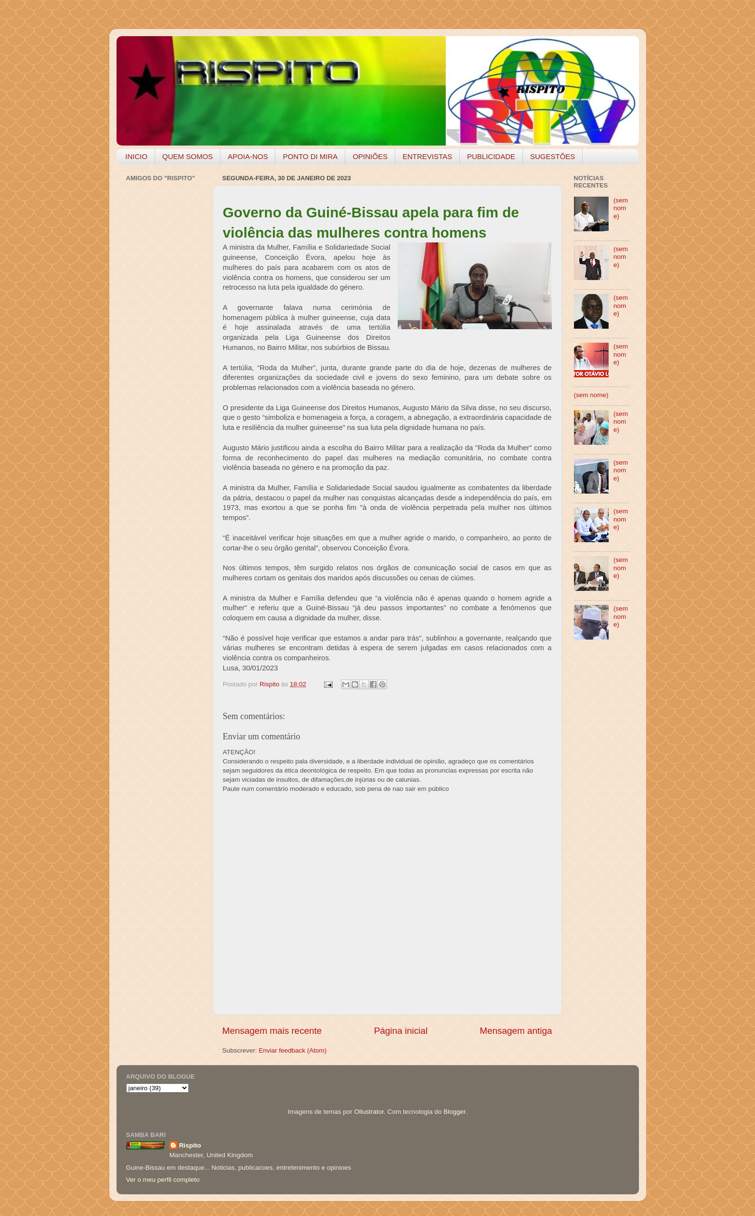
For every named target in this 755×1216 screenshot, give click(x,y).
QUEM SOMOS (187, 156)
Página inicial (401, 1031)
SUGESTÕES (552, 156)
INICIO (136, 156)
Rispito (190, 1145)
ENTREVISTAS (427, 156)
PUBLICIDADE (491, 156)
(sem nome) (620, 208)
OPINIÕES (370, 156)
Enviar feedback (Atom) (292, 1050)
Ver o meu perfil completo (163, 1179)
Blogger (454, 1111)
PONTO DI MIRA (310, 156)
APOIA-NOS (248, 156)
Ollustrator (369, 1111)
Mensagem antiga (516, 1031)
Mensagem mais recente (272, 1031)
